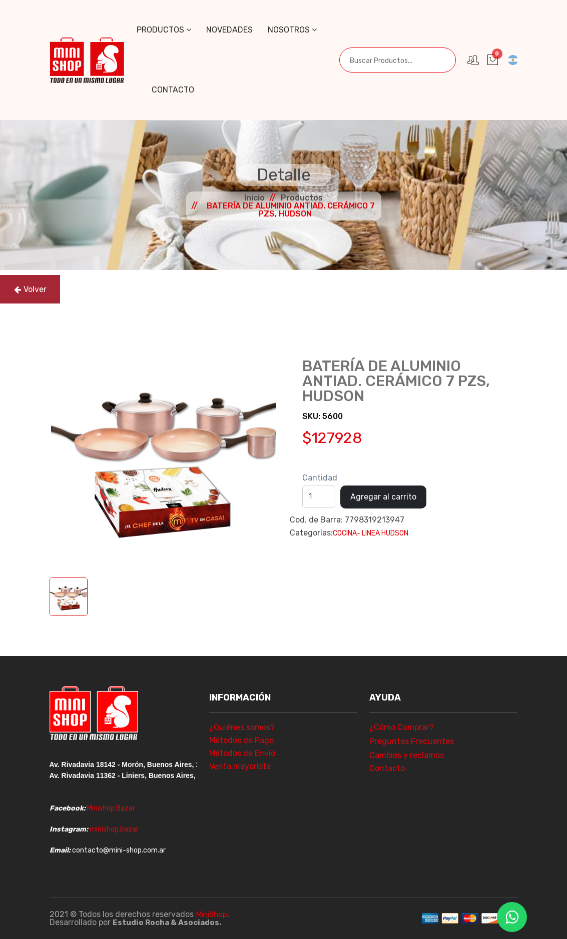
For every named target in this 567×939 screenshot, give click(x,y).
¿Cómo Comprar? (401, 727)
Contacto (173, 89)
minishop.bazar (114, 829)
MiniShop (213, 914)
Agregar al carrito (383, 497)
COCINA (345, 533)
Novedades (229, 29)
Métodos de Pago (241, 740)
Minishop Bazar (111, 808)
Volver (30, 289)
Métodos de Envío (242, 753)
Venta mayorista (240, 766)
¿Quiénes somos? (242, 727)
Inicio (254, 197)
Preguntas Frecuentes (411, 741)
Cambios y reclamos (406, 755)
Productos (164, 29)
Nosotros (292, 29)
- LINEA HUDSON (382, 533)
